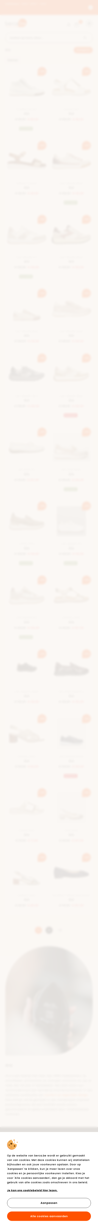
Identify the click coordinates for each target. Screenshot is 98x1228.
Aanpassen (49, 1203)
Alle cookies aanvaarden (49, 1216)
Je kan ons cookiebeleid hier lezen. (32, 1190)
